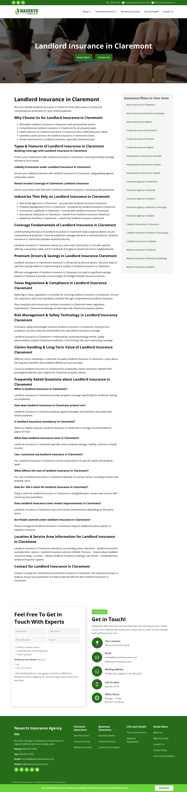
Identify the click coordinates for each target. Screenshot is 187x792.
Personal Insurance (106, 11)
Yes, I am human (23, 668)
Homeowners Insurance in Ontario (143, 164)
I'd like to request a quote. (28, 647)
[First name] (30, 631)
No (17, 664)
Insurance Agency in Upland (140, 215)
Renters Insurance (83, 747)
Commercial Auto (107, 741)
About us (157, 732)
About (87, 11)
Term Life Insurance (136, 732)
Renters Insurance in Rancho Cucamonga (146, 258)
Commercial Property (109, 747)
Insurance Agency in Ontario (140, 198)
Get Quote (164, 788)
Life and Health (151, 11)
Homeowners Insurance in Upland (143, 173)
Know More (83, 57)
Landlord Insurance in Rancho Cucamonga (147, 232)
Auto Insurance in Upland (139, 121)
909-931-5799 (108, 2)
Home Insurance (82, 741)
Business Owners (107, 735)
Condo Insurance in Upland (139, 147)
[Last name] (64, 631)
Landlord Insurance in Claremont (142, 224)
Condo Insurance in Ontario (140, 139)
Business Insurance (130, 11)
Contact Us (168, 11)
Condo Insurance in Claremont (141, 130)
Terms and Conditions (164, 756)
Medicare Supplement (133, 740)
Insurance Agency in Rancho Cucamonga (146, 207)
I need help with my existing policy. (32, 650)
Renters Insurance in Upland (140, 267)
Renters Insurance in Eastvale (141, 249)
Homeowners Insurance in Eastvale (143, 156)
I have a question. (24, 654)
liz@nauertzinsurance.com (163, 2)
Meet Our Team (161, 738)
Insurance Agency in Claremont (141, 181)
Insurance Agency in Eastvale (140, 190)
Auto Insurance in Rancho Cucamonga (145, 113)
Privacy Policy (160, 750)
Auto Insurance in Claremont (140, 104)
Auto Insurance (81, 735)
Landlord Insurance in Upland (141, 241)
